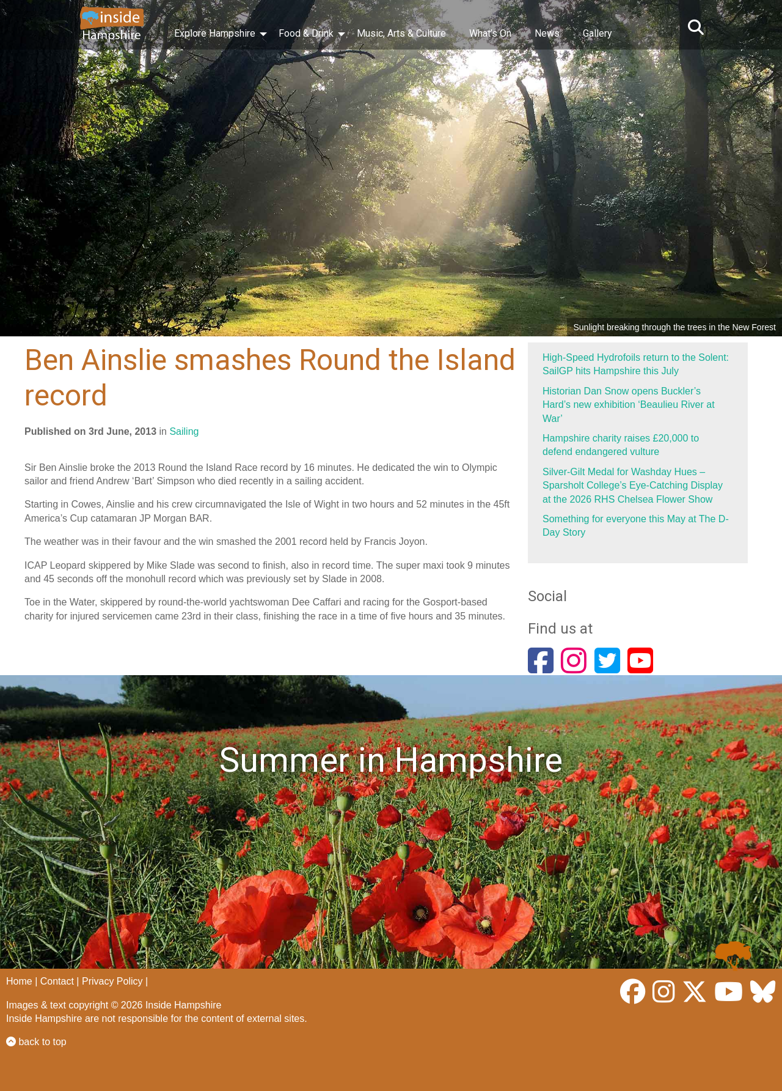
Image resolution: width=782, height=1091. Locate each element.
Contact (57, 981)
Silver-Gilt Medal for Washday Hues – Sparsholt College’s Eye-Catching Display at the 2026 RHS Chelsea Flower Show (633, 486)
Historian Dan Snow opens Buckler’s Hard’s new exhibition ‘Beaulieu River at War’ (629, 405)
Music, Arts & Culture (401, 33)
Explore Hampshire (214, 33)
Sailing (184, 431)
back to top (36, 1042)
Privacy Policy (112, 981)
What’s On (490, 33)
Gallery (597, 33)
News (547, 33)
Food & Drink (306, 33)
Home (19, 981)
